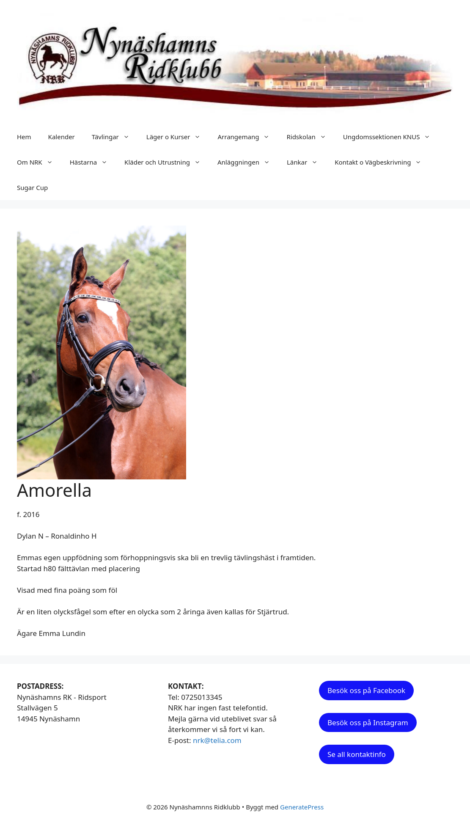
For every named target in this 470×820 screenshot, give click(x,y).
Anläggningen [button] (247, 162)
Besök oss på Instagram (367, 722)
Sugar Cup (32, 187)
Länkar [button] (306, 162)
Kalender (61, 136)
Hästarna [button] (93, 162)
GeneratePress (302, 807)
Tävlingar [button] (115, 136)
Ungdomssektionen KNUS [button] (391, 136)
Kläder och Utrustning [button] (166, 162)
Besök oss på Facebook (366, 690)
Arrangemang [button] (247, 136)
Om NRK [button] (39, 162)
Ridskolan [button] (310, 136)
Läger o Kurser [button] (177, 136)
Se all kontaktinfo (356, 754)
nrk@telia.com (217, 740)
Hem (24, 136)
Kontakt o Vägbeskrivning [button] (382, 162)
